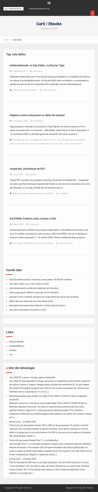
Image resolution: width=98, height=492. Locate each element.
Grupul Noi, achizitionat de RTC (27, 168)
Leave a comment (50, 90)
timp (47, 144)
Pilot (27, 144)
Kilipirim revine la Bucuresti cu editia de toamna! (37, 115)
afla (14, 140)
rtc (34, 144)
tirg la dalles (48, 243)
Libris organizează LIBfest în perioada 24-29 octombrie (33, 292)
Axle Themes (87, 488)
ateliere (16, 90)
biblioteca (20, 140)
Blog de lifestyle (16, 341)
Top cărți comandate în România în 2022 (27, 310)
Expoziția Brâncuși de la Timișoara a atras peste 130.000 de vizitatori (40, 279)
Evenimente (37, 71)
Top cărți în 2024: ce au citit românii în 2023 (29, 284)
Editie (45, 140)
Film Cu (53, 140)
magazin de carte (34, 193)
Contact (12, 350)
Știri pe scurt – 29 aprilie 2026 (22, 459)
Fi (49, 140)
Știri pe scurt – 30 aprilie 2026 (22, 422)
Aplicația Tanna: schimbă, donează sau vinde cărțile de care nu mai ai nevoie (43, 297)
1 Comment (63, 193)
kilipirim (69, 140)
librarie (24, 193)
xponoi (56, 144)
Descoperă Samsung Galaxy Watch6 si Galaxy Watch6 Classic (37, 305)
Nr (19, 144)
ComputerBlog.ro (16, 346)
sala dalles (32, 90)
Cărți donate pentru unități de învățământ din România (33, 288)
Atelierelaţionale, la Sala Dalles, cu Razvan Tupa (37, 65)
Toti (51, 144)
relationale (23, 90)
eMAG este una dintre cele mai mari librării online (31, 301)
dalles (36, 140)
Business (32, 174)
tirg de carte (38, 243)
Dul (41, 140)
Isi (64, 140)
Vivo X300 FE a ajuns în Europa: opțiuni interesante (32, 377)
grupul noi (17, 193)
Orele (22, 144)
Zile (61, 144)
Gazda (59, 140)
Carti (32, 140)
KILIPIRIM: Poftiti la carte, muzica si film (33, 218)
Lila (11, 354)
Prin (31, 144)
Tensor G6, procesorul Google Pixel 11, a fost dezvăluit (33, 440)
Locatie (75, 140)
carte (27, 140)
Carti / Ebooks (49, 23)
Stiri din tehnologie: (22, 368)
